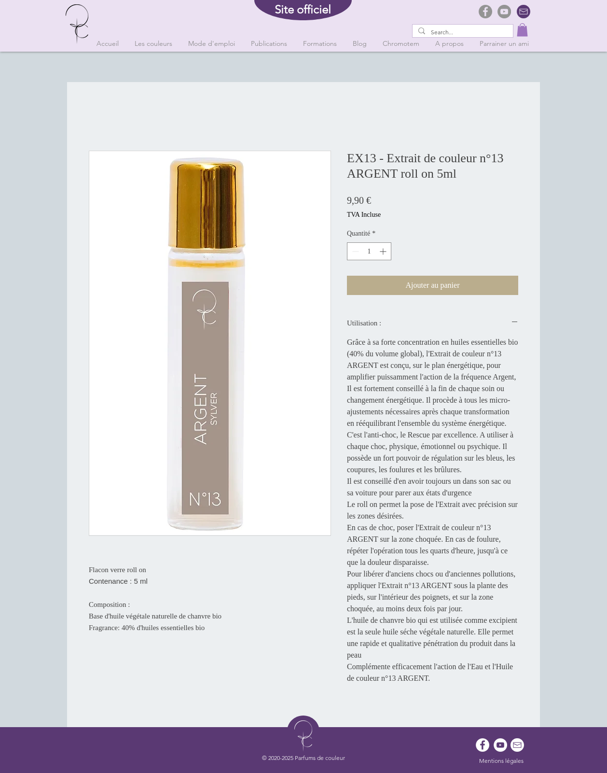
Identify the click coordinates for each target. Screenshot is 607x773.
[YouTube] (504, 11)
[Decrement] (354, 251)
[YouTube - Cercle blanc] (500, 745)
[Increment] (384, 251)
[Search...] (462, 33)
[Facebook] (485, 11)
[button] (522, 29)
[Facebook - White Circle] (482, 745)
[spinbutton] (369, 251)
